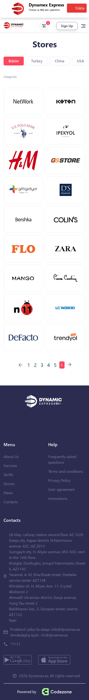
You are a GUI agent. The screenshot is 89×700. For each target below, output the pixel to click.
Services (10, 465)
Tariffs (8, 474)
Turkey (36, 60)
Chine (60, 60)
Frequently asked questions (62, 459)
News (8, 492)
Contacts (11, 501)
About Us (11, 456)
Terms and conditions (65, 471)
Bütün (14, 60)
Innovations (57, 498)
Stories (9, 483)
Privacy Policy (59, 480)
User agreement (61, 489)
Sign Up (67, 26)
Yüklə (79, 7)
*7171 (15, 643)
